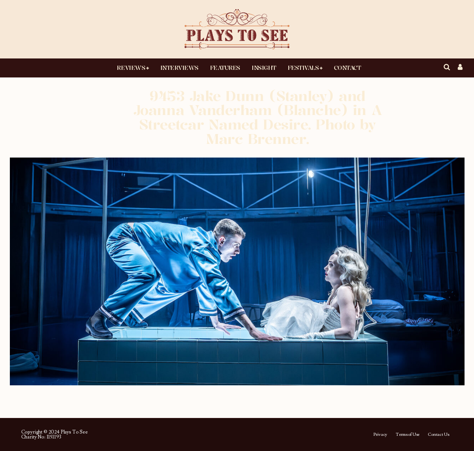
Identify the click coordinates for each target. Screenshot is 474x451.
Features (225, 67)
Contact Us (438, 434)
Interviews (179, 67)
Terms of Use (407, 434)
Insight (264, 67)
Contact (347, 67)
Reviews (131, 67)
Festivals (303, 67)
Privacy (380, 434)
